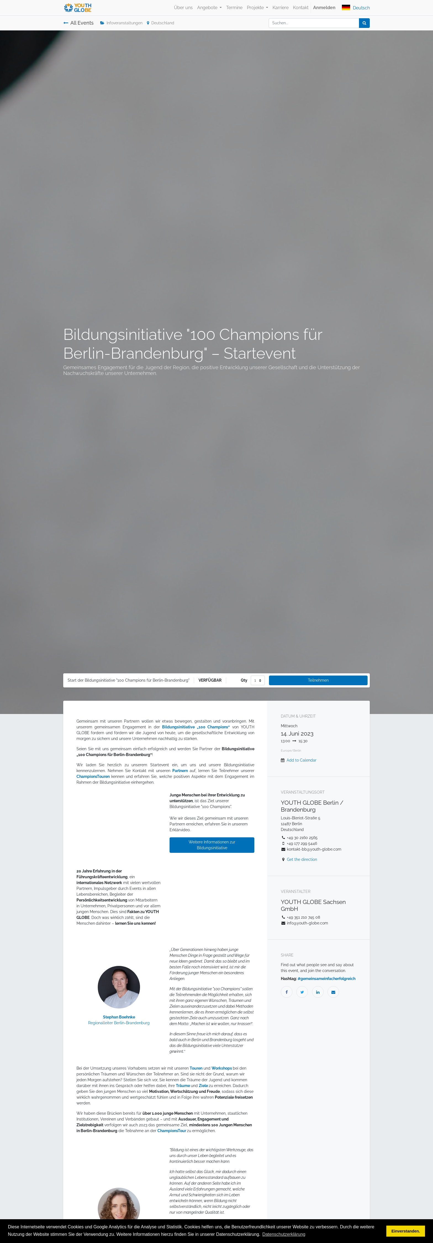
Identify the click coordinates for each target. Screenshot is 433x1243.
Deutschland (160, 23)
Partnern (180, 770)
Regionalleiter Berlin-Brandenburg (119, 1023)
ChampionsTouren (93, 776)
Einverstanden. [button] (406, 1231)
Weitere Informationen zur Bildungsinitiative (212, 845)
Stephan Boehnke (119, 1017)
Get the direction (302, 859)
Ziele (204, 1085)
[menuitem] (183, 7)
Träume (183, 1085)
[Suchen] (364, 23)
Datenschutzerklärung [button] (283, 1234)
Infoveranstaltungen (121, 23)
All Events (78, 23)
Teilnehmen (318, 680)
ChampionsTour (172, 1131)
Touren (196, 1068)
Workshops (222, 1068)
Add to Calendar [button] (301, 760)
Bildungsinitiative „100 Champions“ (196, 727)
